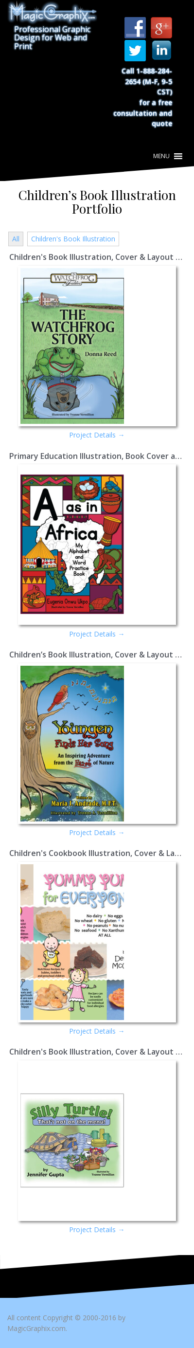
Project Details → (96, 434)
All (15, 238)
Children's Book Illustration (73, 238)
